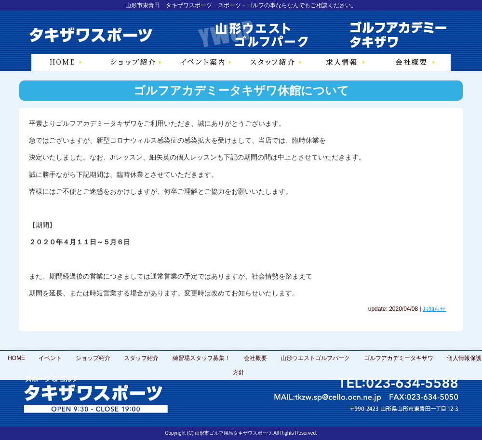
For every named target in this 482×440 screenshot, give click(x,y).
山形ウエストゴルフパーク (315, 358)
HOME (16, 358)
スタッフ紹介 (141, 358)
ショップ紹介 (93, 358)
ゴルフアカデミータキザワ (398, 358)
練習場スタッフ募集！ (201, 358)
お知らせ (434, 309)
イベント (50, 358)
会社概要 (255, 358)
